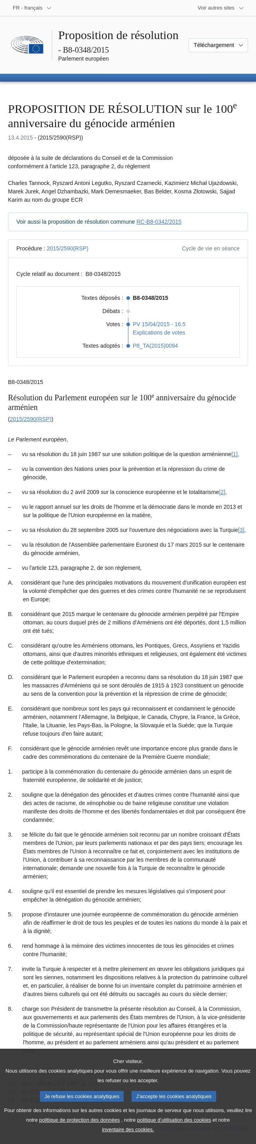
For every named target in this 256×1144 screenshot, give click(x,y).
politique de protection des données (79, 1129)
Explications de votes (159, 332)
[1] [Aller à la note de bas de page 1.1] (234, 454)
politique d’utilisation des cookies (174, 1129)
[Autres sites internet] (221, 8)
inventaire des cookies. (128, 1138)
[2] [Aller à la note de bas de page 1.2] (222, 492)
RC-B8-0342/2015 (158, 222)
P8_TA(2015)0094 (155, 346)
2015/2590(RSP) (67, 248)
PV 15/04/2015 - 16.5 (159, 324)
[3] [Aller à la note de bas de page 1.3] (241, 530)
